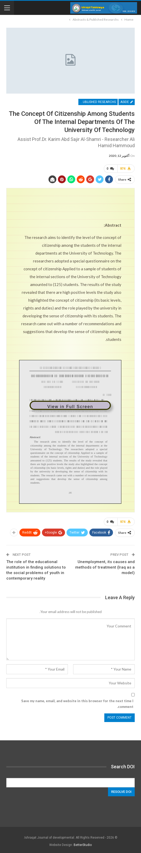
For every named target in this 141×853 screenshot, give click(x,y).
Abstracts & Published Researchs (97, 102)
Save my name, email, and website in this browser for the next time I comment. (77, 704)
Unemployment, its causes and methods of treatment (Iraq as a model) (105, 567)
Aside (126, 102)
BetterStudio (83, 845)
